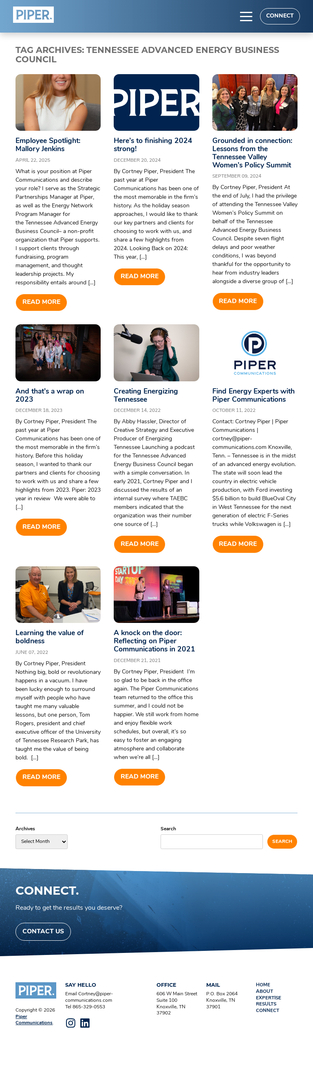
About (264, 1010)
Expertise (269, 1016)
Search (168, 846)
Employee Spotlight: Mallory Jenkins (49, 145)
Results (267, 1022)
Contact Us (43, 949)
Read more (41, 302)
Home (263, 1003)
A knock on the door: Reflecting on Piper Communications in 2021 (149, 655)
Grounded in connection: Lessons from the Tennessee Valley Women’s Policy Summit (254, 153)
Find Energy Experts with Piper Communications (247, 400)
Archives (25, 846)
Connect (279, 16)
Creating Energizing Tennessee (148, 396)
